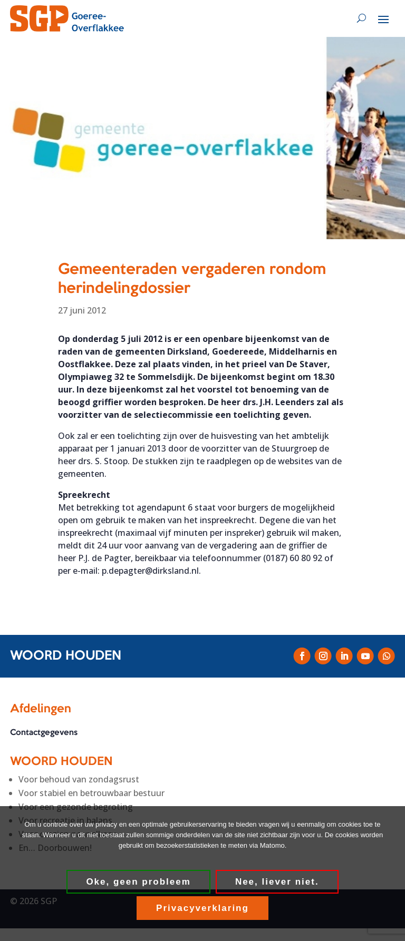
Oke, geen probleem (138, 882)
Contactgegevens (44, 733)
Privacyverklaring (202, 908)
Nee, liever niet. (277, 882)
